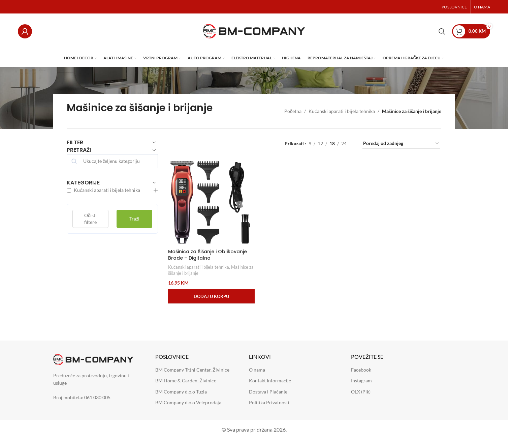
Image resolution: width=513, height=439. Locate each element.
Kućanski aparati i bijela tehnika (342, 111)
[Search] (442, 31)
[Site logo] (254, 30)
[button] (211, 296)
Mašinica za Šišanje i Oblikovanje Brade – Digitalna (207, 255)
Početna (292, 111)
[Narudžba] (401, 144)
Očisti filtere (90, 218)
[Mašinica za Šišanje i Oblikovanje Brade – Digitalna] (211, 202)
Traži (134, 219)
